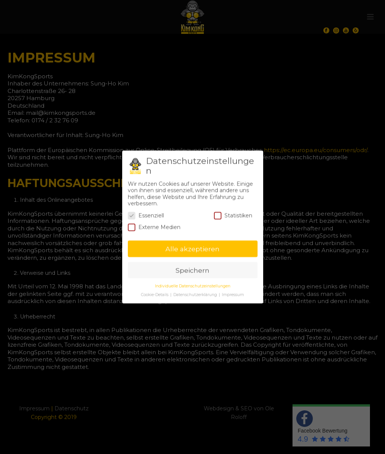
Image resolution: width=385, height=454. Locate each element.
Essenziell (146, 212)
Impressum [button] (233, 291)
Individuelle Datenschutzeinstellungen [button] (192, 283)
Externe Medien (154, 225)
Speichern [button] (192, 267)
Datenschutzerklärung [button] (195, 291)
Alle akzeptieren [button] (192, 246)
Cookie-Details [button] (155, 291)
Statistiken (233, 212)
